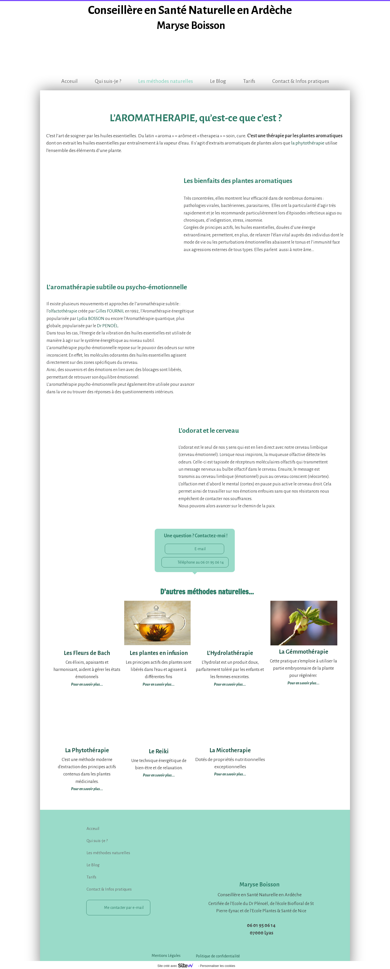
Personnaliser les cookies (217, 966)
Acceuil (69, 81)
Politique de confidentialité (218, 956)
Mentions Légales (166, 956)
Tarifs (249, 81)
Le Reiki (159, 751)
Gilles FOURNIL (110, 311)
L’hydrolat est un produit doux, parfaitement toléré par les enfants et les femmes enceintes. (230, 669)
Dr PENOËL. (108, 326)
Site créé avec (177, 966)
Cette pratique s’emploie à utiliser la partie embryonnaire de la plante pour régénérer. (303, 668)
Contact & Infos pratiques (300, 81)
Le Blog (218, 81)
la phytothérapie (307, 143)
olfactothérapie (63, 311)
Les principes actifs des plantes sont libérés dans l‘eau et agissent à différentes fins (158, 669)
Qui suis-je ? (108, 81)
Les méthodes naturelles (165, 81)
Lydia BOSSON (90, 318)
